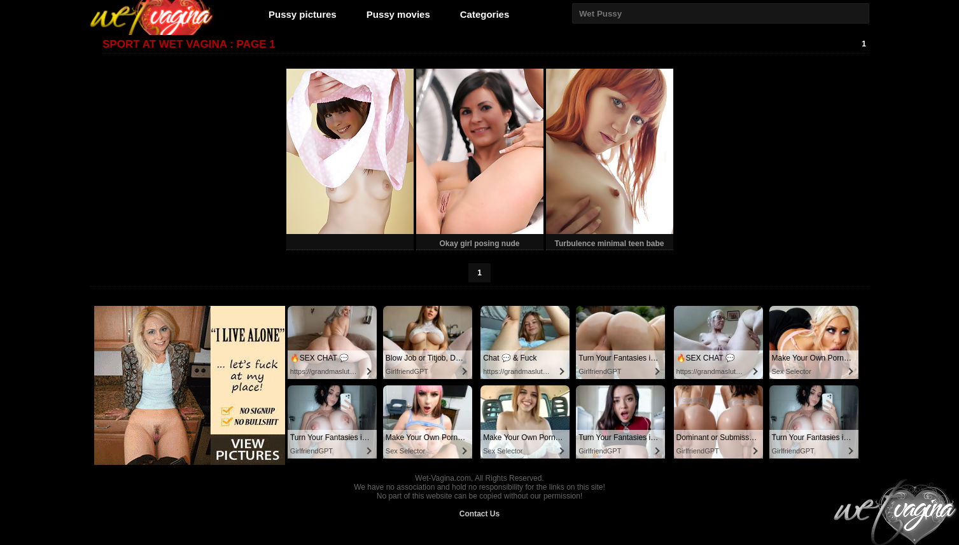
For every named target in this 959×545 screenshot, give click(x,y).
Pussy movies (398, 14)
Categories (485, 14)
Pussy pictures (303, 14)
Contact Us (479, 513)
